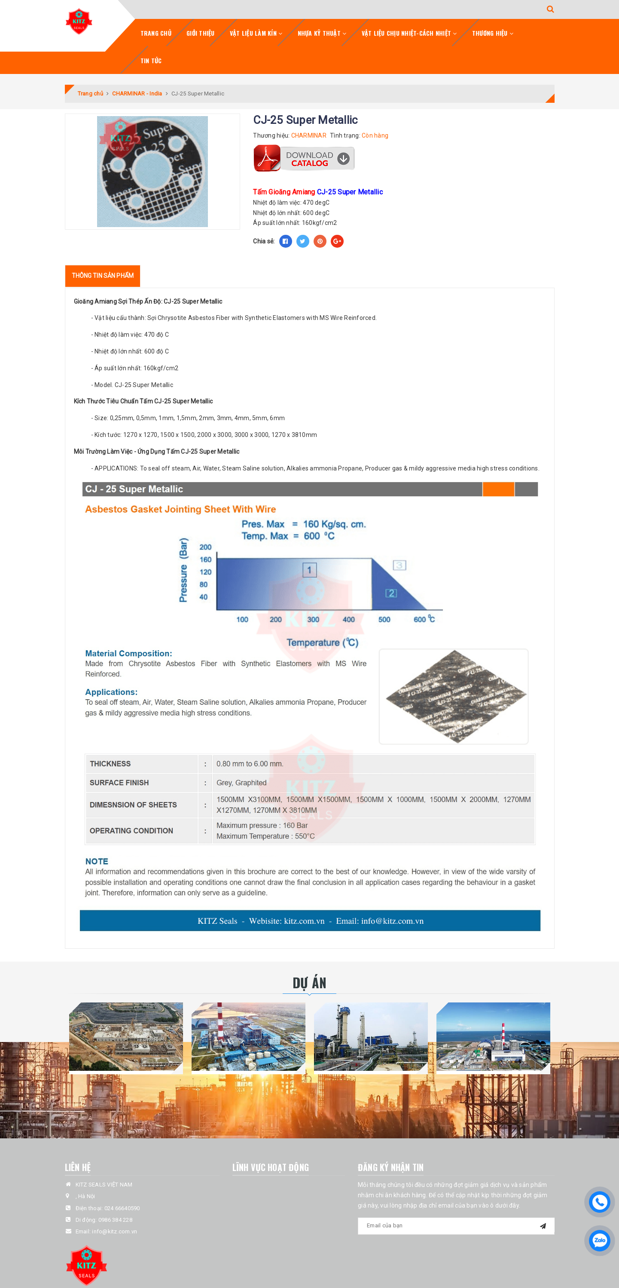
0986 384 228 (115, 1220)
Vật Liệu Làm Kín (256, 32)
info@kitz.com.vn (114, 1231)
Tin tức (151, 60)
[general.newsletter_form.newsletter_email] (456, 1226)
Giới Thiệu (200, 32)
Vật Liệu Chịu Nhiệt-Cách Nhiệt (409, 32)
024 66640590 (122, 1208)
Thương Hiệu (492, 32)
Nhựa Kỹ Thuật (322, 32)
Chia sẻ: (263, 241)
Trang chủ (155, 32)
